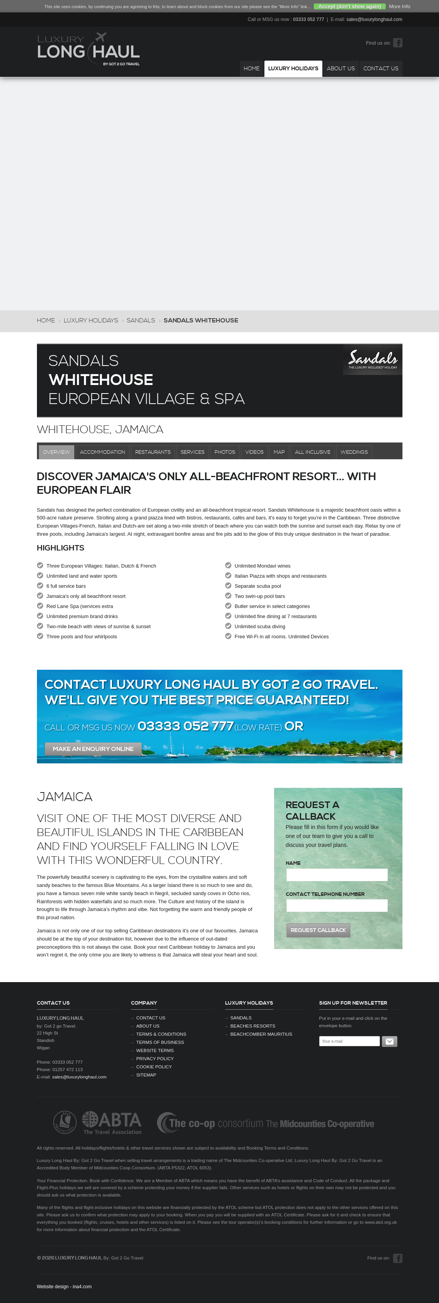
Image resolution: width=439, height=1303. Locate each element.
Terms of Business (160, 1042)
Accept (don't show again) (349, 6)
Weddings (354, 452)
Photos (225, 452)
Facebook (397, 42)
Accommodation (102, 452)
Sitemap (146, 1074)
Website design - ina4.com (64, 1286)
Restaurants (153, 452)
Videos (254, 452)
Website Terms (155, 1050)
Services (193, 452)
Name (293, 863)
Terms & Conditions (161, 1033)
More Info (399, 6)
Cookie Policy (154, 1066)
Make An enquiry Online (93, 749)
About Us (341, 68)
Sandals (141, 320)
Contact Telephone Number (325, 894)
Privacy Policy (155, 1058)
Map (279, 452)
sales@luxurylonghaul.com (374, 19)
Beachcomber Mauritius (261, 1033)
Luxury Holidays (293, 68)
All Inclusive (313, 452)
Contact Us (381, 68)
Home (252, 68)
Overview (56, 452)
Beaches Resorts (253, 1025)
